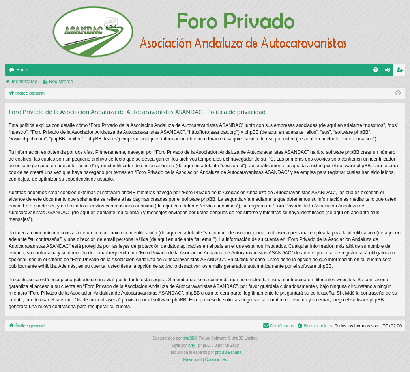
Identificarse (24, 81)
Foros (23, 70)
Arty (191, 345)
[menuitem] (376, 70)
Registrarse (61, 81)
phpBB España (228, 352)
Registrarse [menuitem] (401, 71)
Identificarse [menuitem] (389, 71)
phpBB (189, 338)
